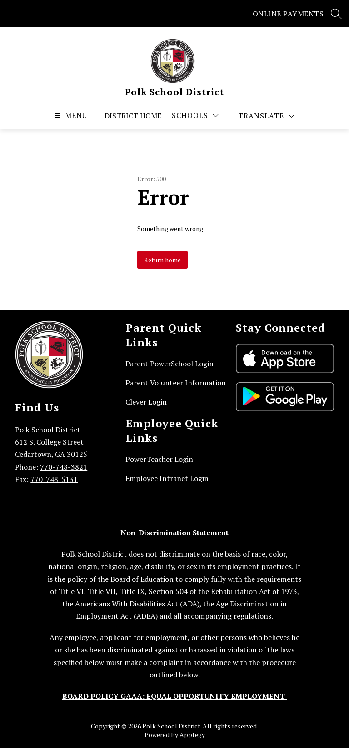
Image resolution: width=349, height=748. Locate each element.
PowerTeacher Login (159, 459)
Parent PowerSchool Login (169, 364)
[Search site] (336, 13)
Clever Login (146, 402)
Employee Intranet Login (167, 478)
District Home (133, 116)
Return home (162, 260)
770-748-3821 (63, 467)
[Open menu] (69, 115)
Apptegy (192, 734)
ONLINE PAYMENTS (288, 14)
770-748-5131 (54, 479)
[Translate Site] (266, 116)
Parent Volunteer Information (175, 383)
